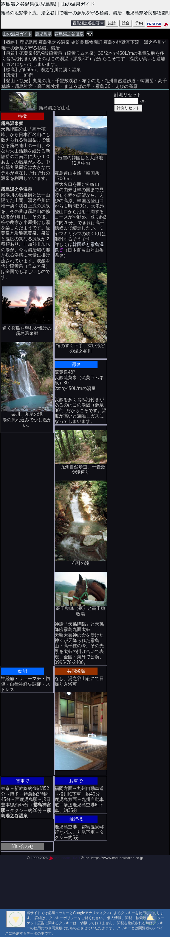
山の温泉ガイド (17, 34)
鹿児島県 (43, 34)
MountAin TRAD (64, 857)
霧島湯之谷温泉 (69, 34)
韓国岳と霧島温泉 (79, 247)
